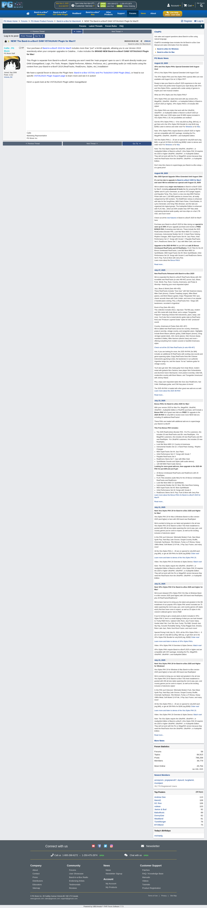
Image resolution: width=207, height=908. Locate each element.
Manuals (146, 877)
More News (159, 741)
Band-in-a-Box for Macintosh (69, 21)
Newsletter (153, 846)
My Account (111, 883)
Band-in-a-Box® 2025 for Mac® (189, 180)
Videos (145, 881)
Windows (189, 127)
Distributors (38, 881)
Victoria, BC (8, 77)
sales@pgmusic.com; (53, 899)
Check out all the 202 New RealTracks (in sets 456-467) (174, 347)
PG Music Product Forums (42, 21)
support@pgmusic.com (69, 899)
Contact (36, 873)
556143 (148, 41)
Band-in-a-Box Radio (78, 877)
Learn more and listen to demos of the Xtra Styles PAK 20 (175, 558)
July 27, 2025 (159, 270)
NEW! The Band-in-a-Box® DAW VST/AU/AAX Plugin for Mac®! (43, 41)
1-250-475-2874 (126, 4)
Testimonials (74, 884)
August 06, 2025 (161, 173)
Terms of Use (153, 896)
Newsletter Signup (114, 873)
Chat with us (136, 855)
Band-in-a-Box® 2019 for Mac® (57, 48)
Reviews (73, 888)
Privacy (164, 896)
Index (77, 31)
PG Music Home (11, 21)
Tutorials (146, 884)
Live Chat (110, 6)
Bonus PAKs (174, 260)
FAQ (121, 26)
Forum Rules (111, 26)
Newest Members (162, 775)
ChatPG (157, 32)
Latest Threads (95, 26)
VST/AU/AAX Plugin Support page (49, 76)
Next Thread (117, 31)
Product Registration (151, 888)
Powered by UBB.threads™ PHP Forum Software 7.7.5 (103, 906)
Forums (24, 21)
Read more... (159, 264)
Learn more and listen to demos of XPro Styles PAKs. (173, 641)
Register (186, 21)
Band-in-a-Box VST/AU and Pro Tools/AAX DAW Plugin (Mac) (102, 72)
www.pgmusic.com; (37, 899)
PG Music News (161, 58)
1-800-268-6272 (112, 4)
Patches (146, 870)
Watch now (197, 562)
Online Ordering (129, 6)
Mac (198, 127)
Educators (37, 884)
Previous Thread (37, 31)
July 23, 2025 (159, 401)
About (35, 870)
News (108, 870)
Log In (198, 21)
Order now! (195, 554)
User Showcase (76, 873)
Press (35, 877)
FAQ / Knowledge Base (152, 873)
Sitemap (36, 888)
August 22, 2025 (161, 63)
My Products (111, 887)
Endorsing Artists (77, 881)
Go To (39, 36)
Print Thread (26, 36)
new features (171, 218)
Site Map (173, 896)
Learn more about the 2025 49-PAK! (167, 391)
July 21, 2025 (159, 507)
